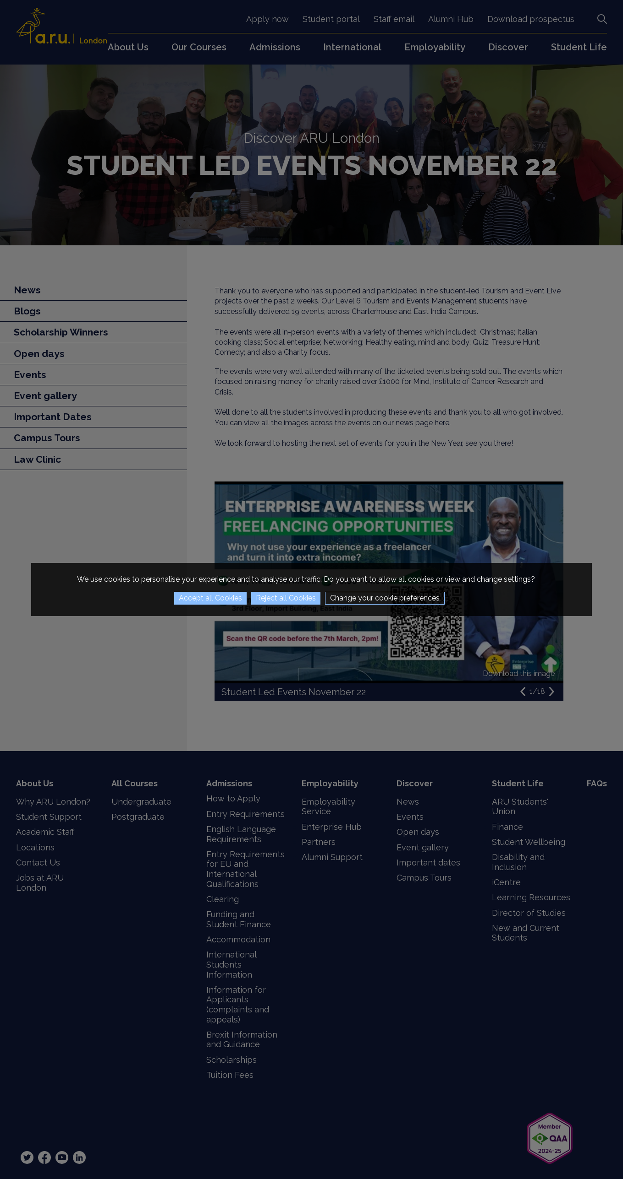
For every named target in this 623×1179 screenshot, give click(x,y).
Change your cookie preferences (385, 598)
